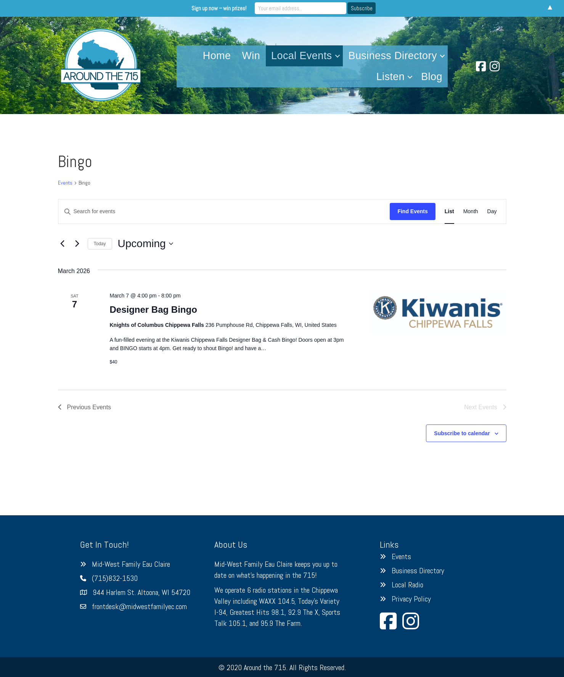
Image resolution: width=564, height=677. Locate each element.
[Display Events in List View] (449, 211)
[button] (337, 55)
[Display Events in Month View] (470, 211)
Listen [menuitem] (390, 76)
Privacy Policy (411, 599)
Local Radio (407, 585)
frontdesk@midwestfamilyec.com (139, 606)
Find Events (412, 211)
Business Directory (418, 571)
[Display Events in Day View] (492, 211)
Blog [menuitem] (431, 76)
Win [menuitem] (251, 55)
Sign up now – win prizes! (218, 8)
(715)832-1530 (115, 578)
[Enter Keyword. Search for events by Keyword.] (224, 211)
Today (100, 243)
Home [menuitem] (217, 55)
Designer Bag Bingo (153, 309)
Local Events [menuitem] (301, 55)
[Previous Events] (62, 243)
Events (65, 182)
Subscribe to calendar (462, 433)
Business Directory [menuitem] (393, 55)
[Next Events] (77, 243)
